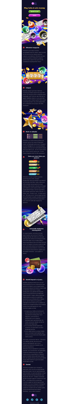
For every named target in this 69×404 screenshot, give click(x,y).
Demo (34, 15)
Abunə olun (34, 11)
